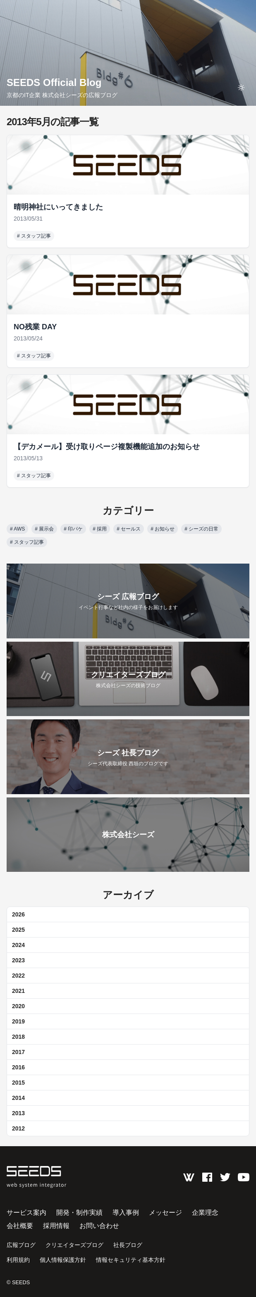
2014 (18, 1098)
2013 (18, 1113)
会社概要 (20, 1225)
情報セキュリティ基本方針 (130, 1260)
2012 (18, 1128)
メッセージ (165, 1212)
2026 (18, 914)
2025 (18, 929)
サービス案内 (26, 1212)
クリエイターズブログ (74, 1245)
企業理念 (205, 1212)
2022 (18, 975)
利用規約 (18, 1260)
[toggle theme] (241, 87)
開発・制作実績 (79, 1212)
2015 (18, 1082)
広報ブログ (21, 1245)
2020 (18, 1006)
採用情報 (56, 1225)
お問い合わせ (99, 1225)
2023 (18, 960)
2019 (18, 1021)
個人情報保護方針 (63, 1260)
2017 (18, 1052)
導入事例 (125, 1212)
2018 (18, 1036)
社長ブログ (127, 1245)
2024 (18, 945)
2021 (18, 991)
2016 (18, 1067)
